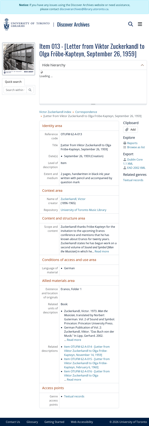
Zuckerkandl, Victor (73, 199)
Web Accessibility (82, 422)
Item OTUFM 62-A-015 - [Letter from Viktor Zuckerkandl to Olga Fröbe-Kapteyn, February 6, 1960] (87, 363)
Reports (130, 143)
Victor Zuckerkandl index (55, 112)
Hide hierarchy (53, 65)
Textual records (74, 396)
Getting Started (54, 422)
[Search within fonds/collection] (15, 90)
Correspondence (86, 112)
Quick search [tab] (13, 82)
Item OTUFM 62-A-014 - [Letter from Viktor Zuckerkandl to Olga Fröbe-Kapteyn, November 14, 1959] (87, 351)
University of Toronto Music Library (83, 210)
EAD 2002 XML (134, 168)
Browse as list (134, 147)
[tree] (93, 87)
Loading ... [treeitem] (46, 76)
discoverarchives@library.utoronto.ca (84, 9)
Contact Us (13, 422)
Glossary (32, 422)
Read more (102, 251)
